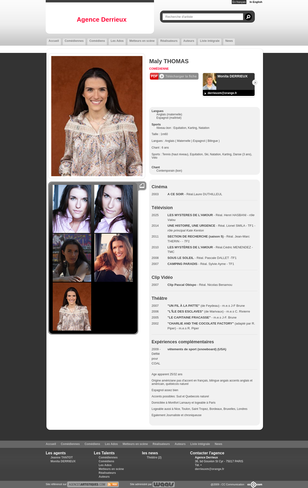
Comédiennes (74, 41)
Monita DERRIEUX (63, 461)
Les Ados (117, 41)
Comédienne (159, 68)
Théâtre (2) (154, 457)
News (229, 41)
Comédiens (97, 41)
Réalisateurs (168, 41)
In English (256, 1)
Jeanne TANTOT (62, 457)
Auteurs (188, 41)
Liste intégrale (209, 41)
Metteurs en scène (142, 41)
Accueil (54, 41)
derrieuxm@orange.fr (222, 93)
